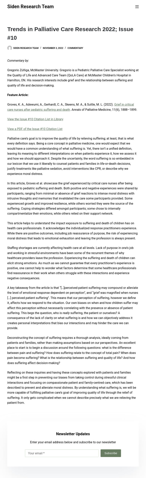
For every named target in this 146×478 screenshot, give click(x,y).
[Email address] (62, 453)
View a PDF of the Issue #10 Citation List (34, 129)
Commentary (75, 48)
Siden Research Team (30, 6)
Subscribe (110, 453)
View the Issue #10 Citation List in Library (35, 119)
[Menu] (137, 6)
